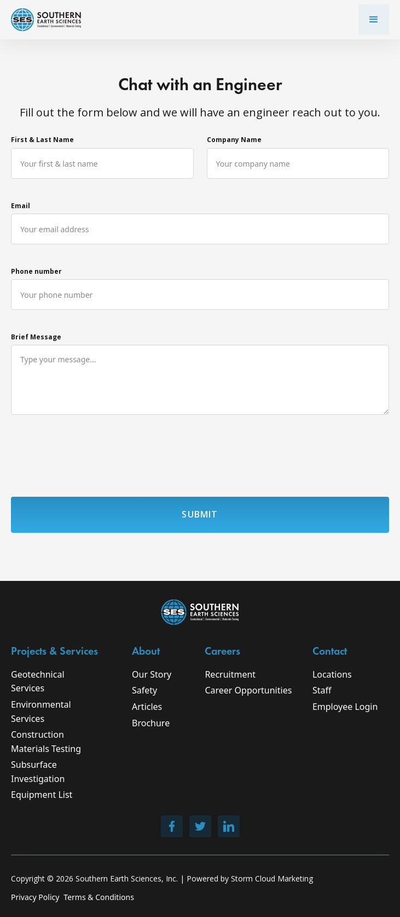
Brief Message (36, 337)
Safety (144, 690)
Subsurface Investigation (38, 772)
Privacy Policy (35, 897)
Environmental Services (41, 711)
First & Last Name (42, 139)
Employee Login (345, 707)
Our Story (151, 674)
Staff (322, 690)
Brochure (151, 723)
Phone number (36, 271)
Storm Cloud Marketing (272, 878)
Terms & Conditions (98, 897)
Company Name (234, 139)
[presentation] (94, 458)
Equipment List (41, 795)
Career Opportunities (248, 690)
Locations (332, 674)
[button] (373, 19)
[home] (46, 19)
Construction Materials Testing (46, 741)
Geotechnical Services (38, 681)
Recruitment (230, 674)
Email (20, 205)
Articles (147, 707)
